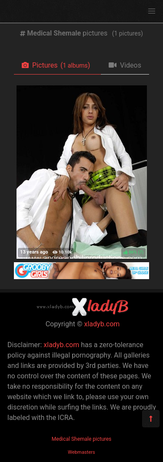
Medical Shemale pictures (82, 439)
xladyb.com (102, 324)
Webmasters (81, 452)
